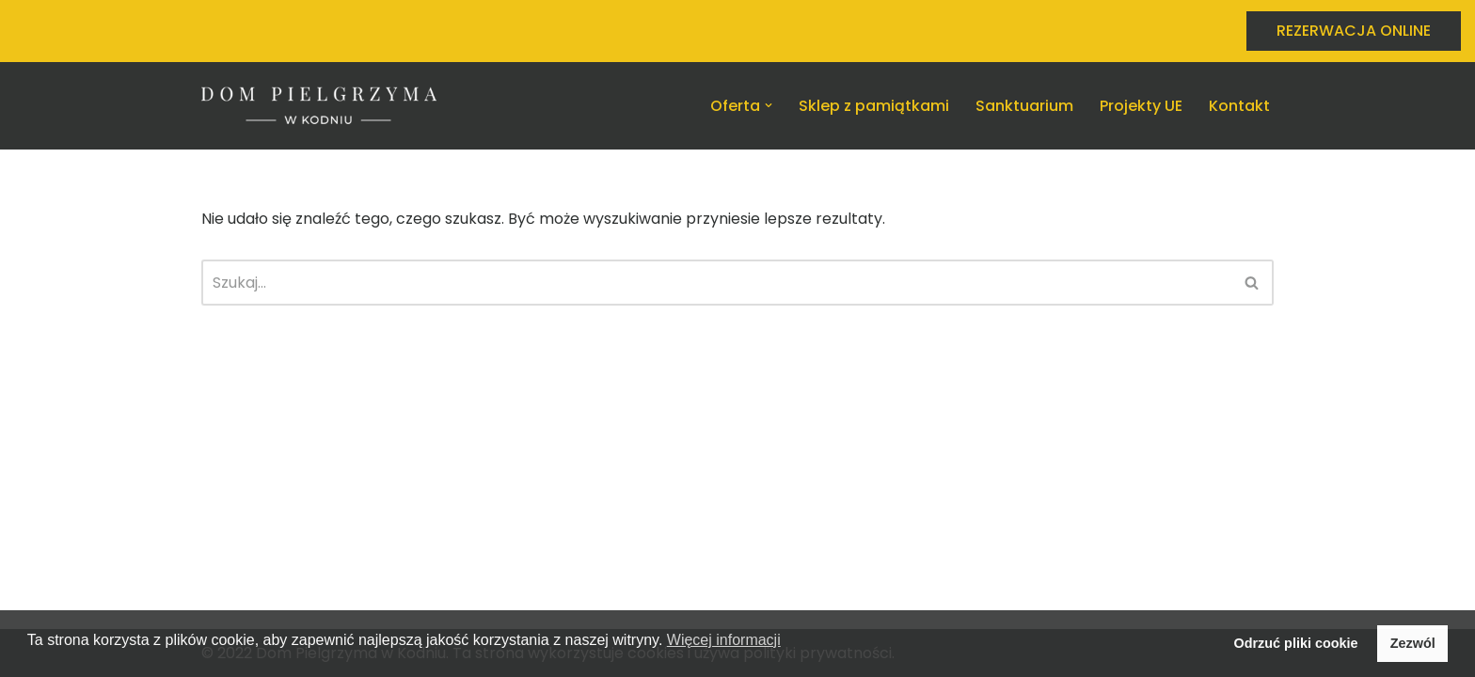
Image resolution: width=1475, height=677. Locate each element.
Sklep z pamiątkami (874, 106)
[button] (768, 105)
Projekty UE (1141, 106)
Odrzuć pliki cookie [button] (1296, 643)
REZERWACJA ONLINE (1354, 30)
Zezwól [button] (1412, 643)
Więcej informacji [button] (724, 640)
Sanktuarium (1024, 106)
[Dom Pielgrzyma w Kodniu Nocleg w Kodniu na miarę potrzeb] (318, 106)
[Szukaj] (716, 283)
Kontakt (1239, 106)
